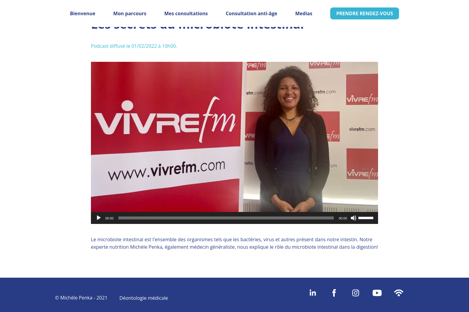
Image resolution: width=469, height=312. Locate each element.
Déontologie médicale (143, 298)
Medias (303, 13)
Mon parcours (130, 13)
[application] (234, 218)
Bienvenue (82, 13)
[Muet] (354, 218)
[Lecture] (99, 218)
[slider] (226, 217)
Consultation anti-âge (251, 13)
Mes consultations (186, 13)
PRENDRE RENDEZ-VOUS (364, 13)
